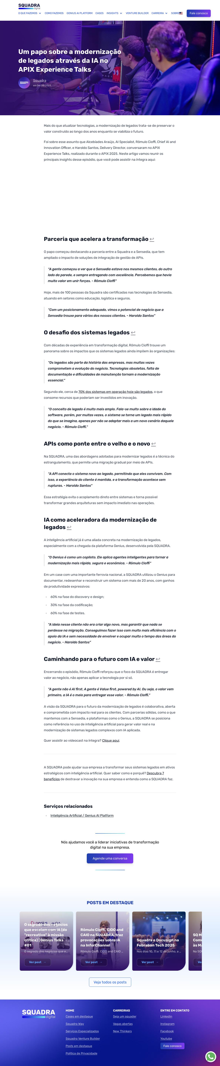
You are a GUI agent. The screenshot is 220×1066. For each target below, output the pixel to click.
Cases (99, 13)
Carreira (160, 13)
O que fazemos (30, 13)
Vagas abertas (123, 1024)
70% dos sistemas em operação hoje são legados (115, 392)
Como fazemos (54, 13)
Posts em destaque (79, 1046)
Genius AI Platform (80, 13)
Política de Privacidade (81, 1053)
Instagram (167, 1024)
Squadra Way (75, 1024)
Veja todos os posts (110, 982)
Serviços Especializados (82, 1031)
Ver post (37, 962)
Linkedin (166, 1016)
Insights (115, 13)
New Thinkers (122, 1031)
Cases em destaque (79, 1016)
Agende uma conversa (110, 858)
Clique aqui (110, 740)
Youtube (166, 1038)
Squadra (39, 81)
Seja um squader (124, 1016)
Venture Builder (137, 13)
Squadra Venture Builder (83, 1038)
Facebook (167, 1031)
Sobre (175, 13)
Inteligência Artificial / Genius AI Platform (82, 815)
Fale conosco (199, 13)
